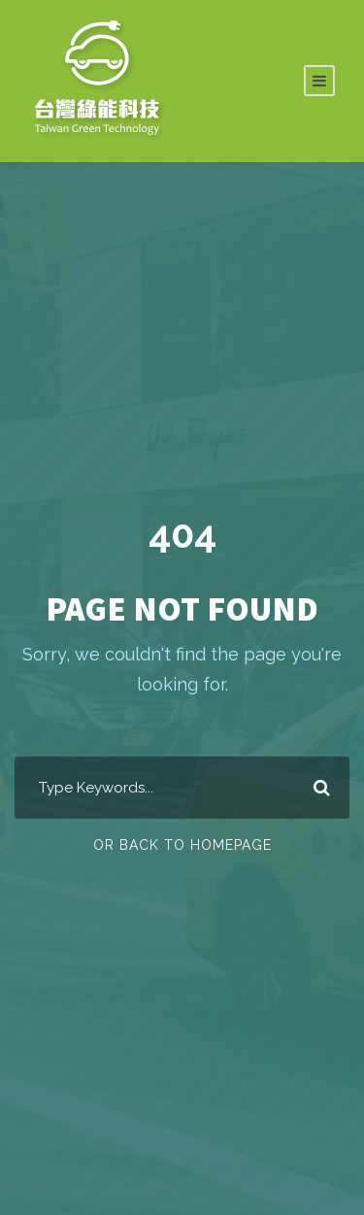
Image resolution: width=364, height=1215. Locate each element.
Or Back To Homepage (182, 845)
